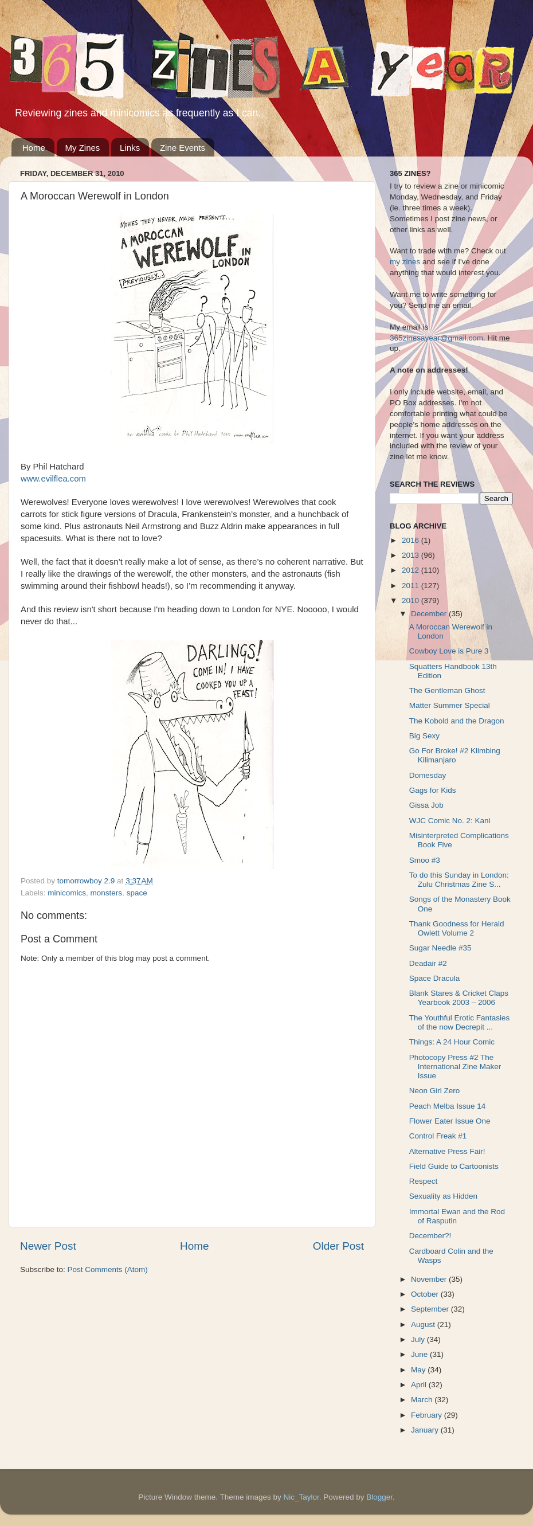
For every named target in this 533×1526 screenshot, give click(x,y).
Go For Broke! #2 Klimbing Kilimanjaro (454, 755)
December (430, 613)
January (426, 1430)
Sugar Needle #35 (440, 948)
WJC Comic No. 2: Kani (450, 820)
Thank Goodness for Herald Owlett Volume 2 (456, 928)
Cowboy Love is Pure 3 (449, 651)
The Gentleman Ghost (447, 690)
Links (130, 147)
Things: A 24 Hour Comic (452, 1042)
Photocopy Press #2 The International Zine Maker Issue (455, 1066)
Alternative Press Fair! (447, 1151)
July (419, 1339)
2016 (411, 540)
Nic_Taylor (301, 1497)
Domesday (427, 775)
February (427, 1415)
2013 (411, 555)
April (420, 1384)
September (431, 1309)
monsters (107, 893)
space (137, 893)
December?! (430, 1235)
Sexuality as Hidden (443, 1196)
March (422, 1399)
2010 (411, 600)
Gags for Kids (432, 790)
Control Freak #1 (438, 1136)
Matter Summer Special (449, 705)
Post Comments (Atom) (108, 1269)
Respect (423, 1181)
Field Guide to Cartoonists (454, 1166)
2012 (411, 570)
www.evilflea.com (53, 478)
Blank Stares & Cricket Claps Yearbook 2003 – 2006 (458, 998)
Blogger (379, 1497)
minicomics (67, 893)
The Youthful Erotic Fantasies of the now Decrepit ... (459, 1022)
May (419, 1369)
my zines (405, 261)
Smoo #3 (424, 860)
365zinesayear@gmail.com (436, 338)
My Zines (82, 147)
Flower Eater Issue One (450, 1121)
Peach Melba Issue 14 (447, 1106)
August (424, 1324)
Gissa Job (426, 805)
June (420, 1354)
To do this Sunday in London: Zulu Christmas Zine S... (459, 880)
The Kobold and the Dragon (456, 721)
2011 (411, 585)
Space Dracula (434, 978)
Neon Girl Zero (434, 1090)
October (426, 1294)
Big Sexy (424, 735)
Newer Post (48, 1246)
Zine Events (182, 147)
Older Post (338, 1246)
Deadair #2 (428, 963)
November (430, 1279)
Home (33, 147)
